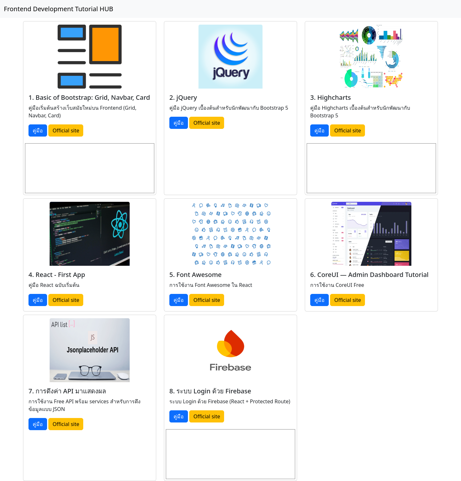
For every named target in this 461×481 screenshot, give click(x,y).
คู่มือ (38, 130)
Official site (66, 130)
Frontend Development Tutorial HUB (58, 8)
